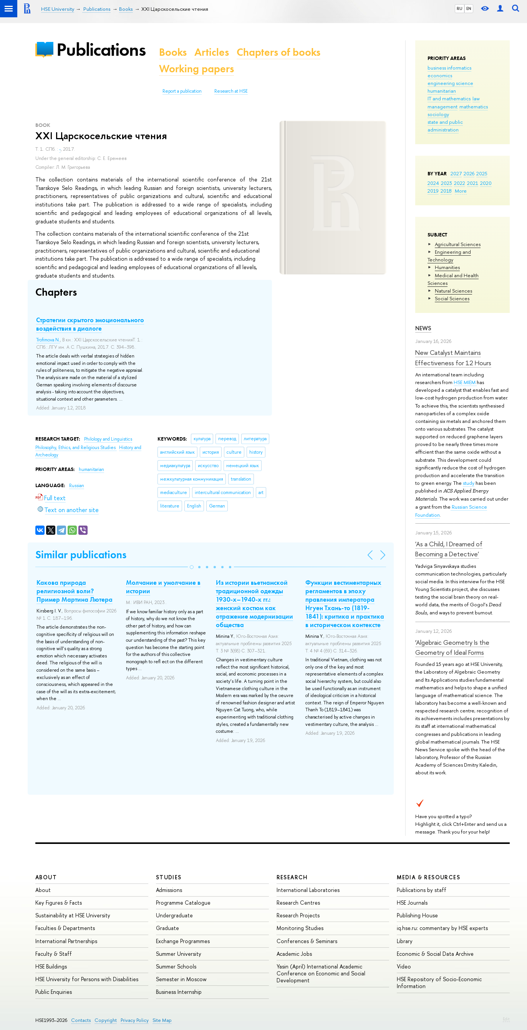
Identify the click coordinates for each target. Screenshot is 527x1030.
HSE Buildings (51, 966)
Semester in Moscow (181, 979)
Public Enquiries (53, 991)
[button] (192, 567)
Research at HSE (231, 91)
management (442, 106)
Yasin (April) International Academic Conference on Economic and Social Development (321, 973)
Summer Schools (176, 966)
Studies (169, 877)
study (468, 482)
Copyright (105, 1020)
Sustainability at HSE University (72, 915)
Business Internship (179, 991)
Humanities (447, 267)
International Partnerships (66, 941)
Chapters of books (278, 52)
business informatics (449, 67)
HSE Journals (412, 902)
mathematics (473, 106)
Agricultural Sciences (458, 244)
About (46, 877)
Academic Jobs (294, 953)
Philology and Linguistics (108, 439)
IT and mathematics (449, 98)
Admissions (169, 890)
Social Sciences (452, 298)
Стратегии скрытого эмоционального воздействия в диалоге (90, 324)
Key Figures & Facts (58, 902)
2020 (486, 183)
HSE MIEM (465, 382)
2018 (446, 190)
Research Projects (298, 915)
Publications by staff (421, 890)
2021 (472, 183)
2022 (459, 183)
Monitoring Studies (300, 928)
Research (292, 877)
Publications (101, 49)
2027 (456, 173)
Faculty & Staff (53, 953)
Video (404, 966)
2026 (469, 173)
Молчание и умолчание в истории (163, 586)
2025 (481, 173)
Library (405, 941)
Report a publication (182, 91)
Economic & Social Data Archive (435, 953)
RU (459, 8)
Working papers (196, 68)
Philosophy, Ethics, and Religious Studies (76, 447)
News (423, 328)
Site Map (162, 1020)
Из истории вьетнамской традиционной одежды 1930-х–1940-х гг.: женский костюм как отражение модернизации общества (254, 603)
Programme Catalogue (183, 902)
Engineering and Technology (449, 255)
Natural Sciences (453, 290)
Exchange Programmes (183, 941)
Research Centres (298, 902)
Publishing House (417, 915)
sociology (438, 114)
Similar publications (80, 554)
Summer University (178, 953)
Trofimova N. (48, 340)
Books (173, 52)
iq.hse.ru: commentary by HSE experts (442, 928)
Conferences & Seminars (307, 941)
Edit (506, 1019)
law (476, 98)
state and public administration (445, 125)
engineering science (450, 83)
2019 (433, 190)
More (461, 190)
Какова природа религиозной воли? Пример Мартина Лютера (74, 591)
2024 (433, 183)
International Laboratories (308, 890)
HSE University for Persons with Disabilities (86, 979)
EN (468, 8)
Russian (76, 486)
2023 (446, 183)
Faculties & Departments (65, 928)
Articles (211, 52)
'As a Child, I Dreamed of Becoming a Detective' (448, 548)
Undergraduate (174, 915)
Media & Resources (428, 877)
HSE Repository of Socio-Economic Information (439, 982)
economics (440, 75)
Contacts (81, 1020)
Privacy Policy (135, 1020)
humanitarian (442, 90)
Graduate (167, 928)
